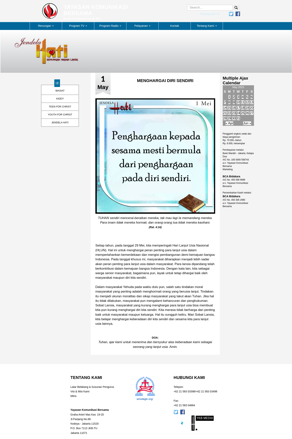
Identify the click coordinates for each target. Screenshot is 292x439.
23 (234, 113)
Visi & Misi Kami (79, 391)
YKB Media (204, 418)
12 (247, 102)
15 (229, 108)
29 (229, 118)
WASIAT (60, 90)
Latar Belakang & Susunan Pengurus (92, 386)
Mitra (73, 396)
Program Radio (110, 25)
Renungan (46, 25)
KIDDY (60, 98)
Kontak (174, 25)
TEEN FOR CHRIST (60, 106)
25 (243, 113)
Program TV (78, 25)
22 (229, 113)
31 (238, 118)
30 (234, 118)
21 (225, 113)
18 (243, 108)
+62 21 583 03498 (206, 391)
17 (238, 108)
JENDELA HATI (60, 122)
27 (251, 113)
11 (243, 102)
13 (251, 102)
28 (225, 118)
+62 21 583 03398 (184, 391)
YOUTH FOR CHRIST (60, 114)
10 (238, 102)
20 (251, 108)
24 (238, 113)
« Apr (229, 123)
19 (247, 108)
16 (234, 108)
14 (225, 108)
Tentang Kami (207, 25)
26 (247, 113)
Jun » (247, 123)
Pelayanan (142, 25)
